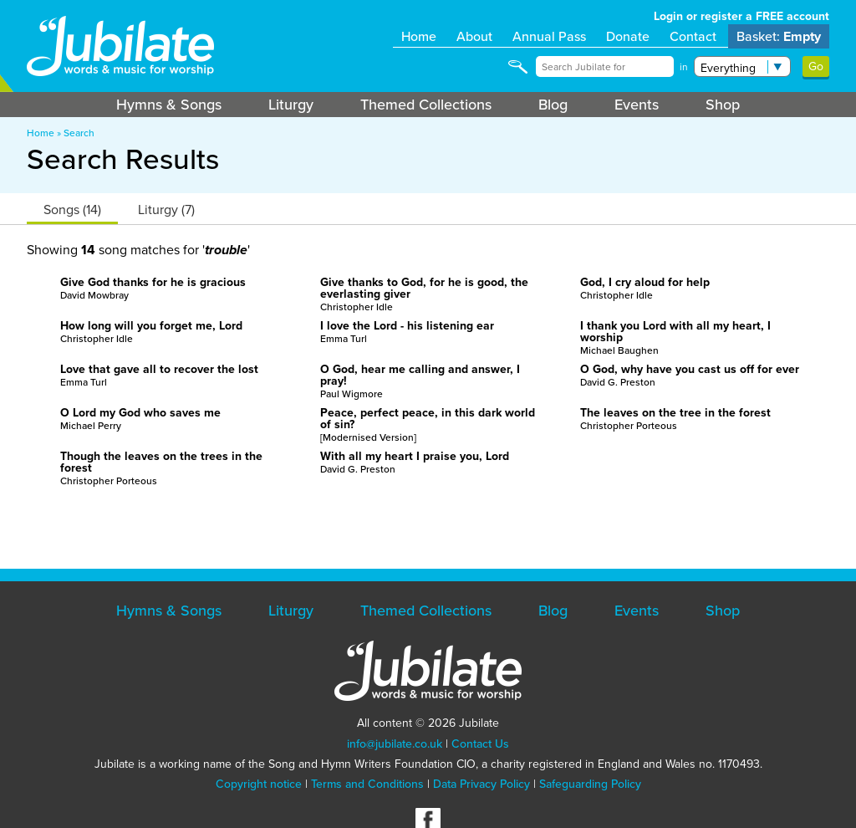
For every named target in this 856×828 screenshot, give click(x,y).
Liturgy (290, 104)
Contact (693, 36)
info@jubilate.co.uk (394, 744)
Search (79, 133)
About (474, 36)
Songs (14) (72, 209)
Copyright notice (259, 784)
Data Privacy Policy (481, 784)
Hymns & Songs (169, 104)
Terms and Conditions (367, 784)
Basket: (778, 36)
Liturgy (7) (166, 209)
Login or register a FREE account (741, 16)
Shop (723, 104)
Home (418, 36)
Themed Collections (426, 104)
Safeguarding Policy (590, 784)
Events (636, 104)
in (684, 66)
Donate (628, 36)
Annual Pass (549, 36)
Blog (553, 104)
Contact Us (480, 744)
